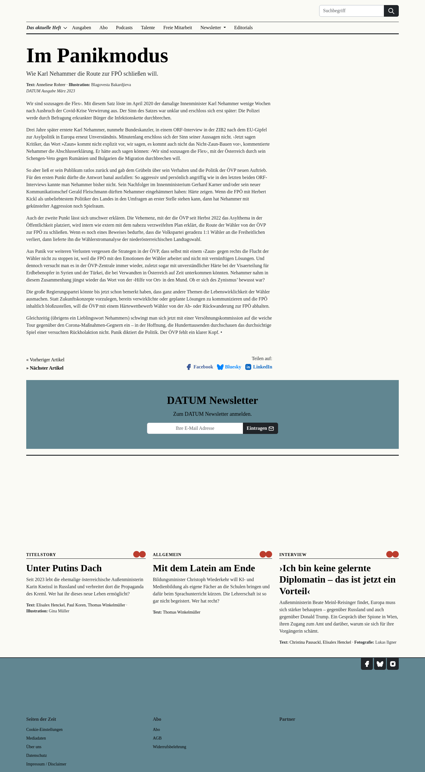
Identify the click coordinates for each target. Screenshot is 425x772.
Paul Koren (76, 605)
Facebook (199, 367)
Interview (293, 554)
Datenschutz (36, 755)
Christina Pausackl (305, 642)
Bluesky (229, 367)
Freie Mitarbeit (177, 27)
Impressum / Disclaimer (46, 764)
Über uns (33, 747)
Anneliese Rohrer (50, 85)
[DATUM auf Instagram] (393, 664)
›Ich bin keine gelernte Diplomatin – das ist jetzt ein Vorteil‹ (337, 579)
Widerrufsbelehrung (169, 747)
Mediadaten (36, 738)
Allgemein (167, 554)
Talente (148, 27)
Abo (104, 27)
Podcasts (124, 27)
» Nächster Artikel (44, 368)
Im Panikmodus (97, 55)
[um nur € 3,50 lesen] (139, 554)
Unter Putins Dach (64, 568)
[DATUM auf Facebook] (367, 664)
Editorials (243, 27)
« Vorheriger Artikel (45, 359)
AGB (157, 738)
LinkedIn (258, 367)
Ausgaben (81, 27)
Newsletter (211, 27)
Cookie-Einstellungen (44, 729)
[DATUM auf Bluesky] (380, 664)
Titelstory (41, 554)
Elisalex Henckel (50, 605)
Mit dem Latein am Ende (204, 568)
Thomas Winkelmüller (106, 605)
